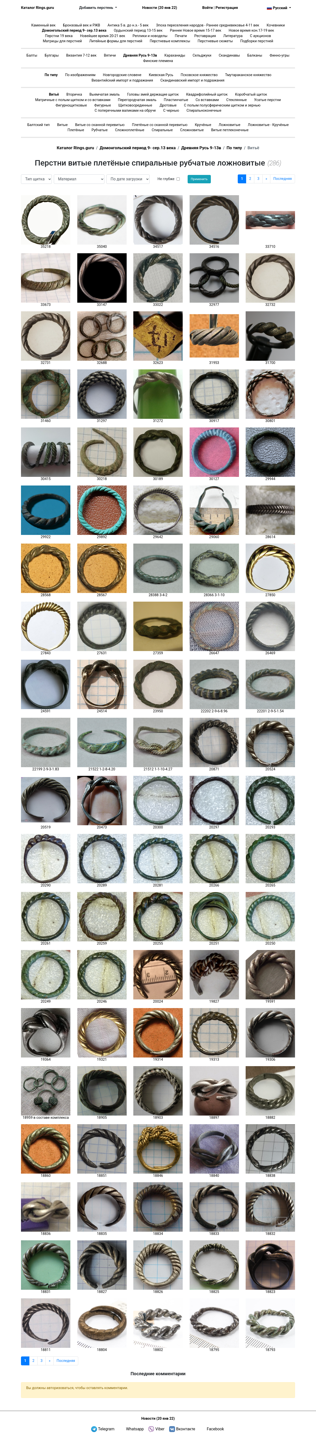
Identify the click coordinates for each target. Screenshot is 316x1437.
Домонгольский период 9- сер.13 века (74, 30)
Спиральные (162, 130)
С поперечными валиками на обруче (125, 110)
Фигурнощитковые (71, 105)
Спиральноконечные (203, 110)
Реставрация (205, 36)
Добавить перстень (96, 7)
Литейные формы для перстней (115, 41)
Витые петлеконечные (229, 130)
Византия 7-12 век (81, 55)
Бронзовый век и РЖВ (81, 25)
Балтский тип (38, 125)
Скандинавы (229, 55)
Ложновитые (229, 125)
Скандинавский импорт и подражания (192, 80)
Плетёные (75, 130)
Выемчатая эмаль (104, 94)
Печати (181, 36)
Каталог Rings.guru (37, 7)
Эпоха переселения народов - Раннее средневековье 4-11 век (207, 25)
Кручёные (203, 125)
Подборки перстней (256, 41)
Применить (199, 179)
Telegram (106, 1429)
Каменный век (43, 25)
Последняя (282, 179)
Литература (233, 36)
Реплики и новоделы (150, 36)
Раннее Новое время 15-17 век (195, 30)
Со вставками (207, 100)
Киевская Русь (161, 75)
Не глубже (166, 179)
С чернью (171, 110)
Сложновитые (192, 130)
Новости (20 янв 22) (159, 7)
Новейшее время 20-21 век (102, 36)
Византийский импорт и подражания (122, 80)
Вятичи (110, 55)
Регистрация (227, 7)
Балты (32, 55)
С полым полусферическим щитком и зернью (222, 105)
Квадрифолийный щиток (207, 94)
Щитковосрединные (135, 105)
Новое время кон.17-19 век (251, 30)
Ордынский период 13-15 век (138, 30)
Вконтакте (185, 1429)
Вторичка (74, 94)
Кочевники (276, 25)
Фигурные (102, 105)
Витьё (54, 94)
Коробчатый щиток (251, 94)
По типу (51, 75)
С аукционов (260, 36)
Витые (62, 125)
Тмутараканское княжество (248, 75)
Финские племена (158, 61)
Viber (159, 1429)
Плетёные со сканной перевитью (160, 125)
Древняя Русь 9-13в (140, 55)
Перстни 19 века (59, 36)
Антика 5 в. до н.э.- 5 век (128, 25)
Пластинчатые (176, 100)
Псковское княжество (199, 75)
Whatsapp (135, 1429)
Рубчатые (100, 130)
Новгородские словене (122, 75)
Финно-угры (279, 55)
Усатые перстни (267, 100)
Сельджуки (202, 55)
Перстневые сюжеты (215, 41)
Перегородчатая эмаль (137, 100)
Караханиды (174, 55)
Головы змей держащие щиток (153, 94)
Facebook (215, 1429)
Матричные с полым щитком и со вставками (72, 100)
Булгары (52, 55)
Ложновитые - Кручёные (268, 125)
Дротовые (168, 105)
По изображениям (80, 75)
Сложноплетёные (129, 130)
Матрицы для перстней (62, 41)
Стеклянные (236, 100)
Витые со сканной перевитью (99, 125)
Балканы (254, 55)
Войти (207, 7)
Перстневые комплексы (170, 41)
